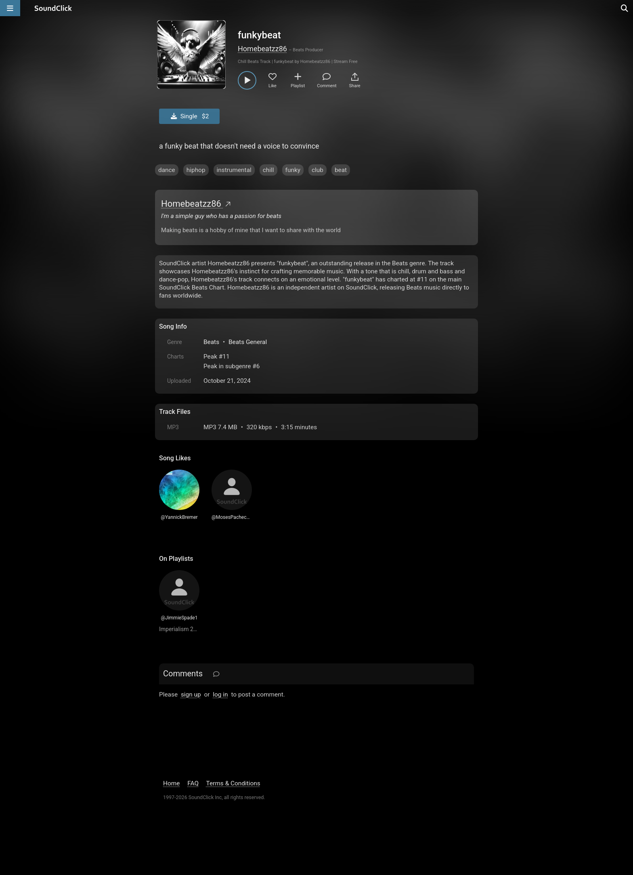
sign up (191, 694)
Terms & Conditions (233, 783)
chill (268, 170)
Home (171, 783)
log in (220, 694)
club (317, 170)
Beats (211, 342)
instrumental (234, 170)
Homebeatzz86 (262, 48)
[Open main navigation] (10, 8)
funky (292, 170)
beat (341, 170)
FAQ (193, 783)
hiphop (196, 170)
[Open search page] (625, 8)
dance (166, 170)
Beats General (247, 342)
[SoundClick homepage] (53, 8)
